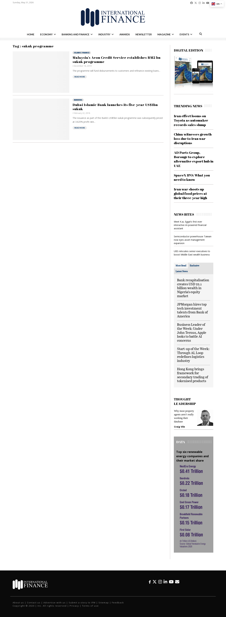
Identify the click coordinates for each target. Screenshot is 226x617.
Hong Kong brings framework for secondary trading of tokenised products (192, 375)
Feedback (118, 602)
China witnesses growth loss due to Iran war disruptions (193, 138)
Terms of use (90, 605)
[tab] (181, 265)
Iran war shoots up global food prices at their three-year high (190, 193)
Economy (46, 34)
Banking (78, 100)
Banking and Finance (75, 34)
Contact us (33, 602)
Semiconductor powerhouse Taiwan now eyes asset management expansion (192, 240)
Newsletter (143, 34)
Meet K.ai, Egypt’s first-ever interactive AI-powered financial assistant (190, 225)
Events (184, 34)
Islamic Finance (81, 53)
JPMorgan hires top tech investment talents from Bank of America (192, 310)
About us (18, 602)
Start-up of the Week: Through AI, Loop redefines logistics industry (193, 354)
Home (30, 34)
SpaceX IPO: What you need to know (192, 177)
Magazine (164, 34)
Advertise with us (54, 602)
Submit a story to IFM (82, 602)
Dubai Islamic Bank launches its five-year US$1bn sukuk (115, 106)
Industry (104, 34)
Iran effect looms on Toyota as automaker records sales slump (191, 120)
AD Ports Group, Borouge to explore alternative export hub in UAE (193, 159)
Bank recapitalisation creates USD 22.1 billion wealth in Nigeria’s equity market (193, 288)
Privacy (74, 605)
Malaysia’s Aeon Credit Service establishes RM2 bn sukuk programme (117, 59)
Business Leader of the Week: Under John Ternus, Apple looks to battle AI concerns (191, 332)
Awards (124, 34)
